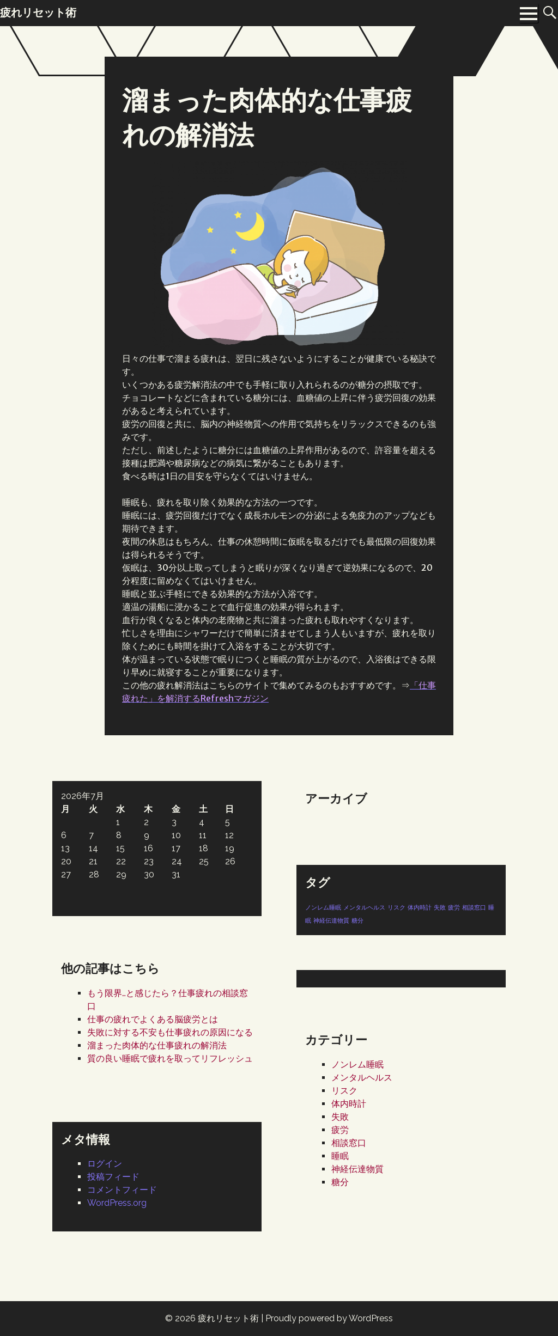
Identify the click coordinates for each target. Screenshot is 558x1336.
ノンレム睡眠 (357, 1064)
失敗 (340, 1117)
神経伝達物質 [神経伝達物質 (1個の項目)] (331, 920)
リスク (344, 1090)
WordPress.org (117, 1203)
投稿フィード (113, 1177)
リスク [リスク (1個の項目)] (396, 907)
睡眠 (340, 1156)
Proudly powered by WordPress (329, 1318)
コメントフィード (122, 1190)
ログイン (104, 1163)
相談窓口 (348, 1143)
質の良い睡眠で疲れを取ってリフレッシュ (170, 1058)
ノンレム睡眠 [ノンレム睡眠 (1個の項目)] (323, 907)
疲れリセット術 (228, 1318)
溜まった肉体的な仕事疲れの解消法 (157, 1045)
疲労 (340, 1130)
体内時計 (348, 1104)
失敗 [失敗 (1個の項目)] (440, 907)
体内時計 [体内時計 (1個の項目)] (420, 907)
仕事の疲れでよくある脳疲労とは (152, 1019)
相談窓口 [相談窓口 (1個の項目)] (474, 907)
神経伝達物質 (357, 1169)
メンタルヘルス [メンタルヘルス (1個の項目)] (364, 907)
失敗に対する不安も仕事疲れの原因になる (170, 1032)
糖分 (340, 1182)
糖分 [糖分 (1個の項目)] (357, 920)
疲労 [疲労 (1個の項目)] (454, 907)
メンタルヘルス (361, 1077)
